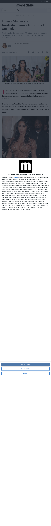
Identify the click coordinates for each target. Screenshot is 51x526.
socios (16, 177)
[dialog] (25, 342)
